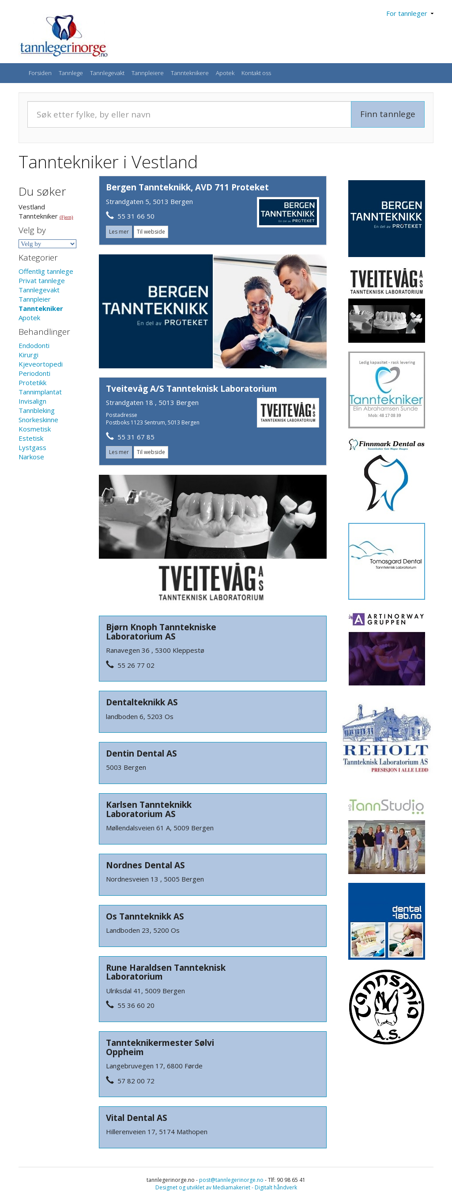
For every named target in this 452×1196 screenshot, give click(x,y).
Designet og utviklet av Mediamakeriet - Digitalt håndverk (226, 1187)
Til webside (151, 231)
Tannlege (71, 73)
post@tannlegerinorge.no (231, 1180)
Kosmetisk (35, 428)
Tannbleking (37, 410)
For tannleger (409, 13)
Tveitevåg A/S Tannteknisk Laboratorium (191, 388)
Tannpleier (35, 299)
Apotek (225, 73)
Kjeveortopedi (41, 364)
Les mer (119, 231)
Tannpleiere (148, 73)
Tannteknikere (190, 73)
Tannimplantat (40, 391)
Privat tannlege (42, 280)
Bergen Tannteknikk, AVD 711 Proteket (187, 187)
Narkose (31, 456)
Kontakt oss (256, 73)
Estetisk (31, 438)
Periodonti (34, 373)
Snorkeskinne (38, 419)
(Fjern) (66, 217)
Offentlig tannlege (46, 271)
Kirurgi (28, 354)
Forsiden (40, 73)
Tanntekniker (41, 308)
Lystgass (32, 447)
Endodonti (34, 345)
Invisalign (32, 401)
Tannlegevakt (107, 73)
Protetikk (32, 382)
